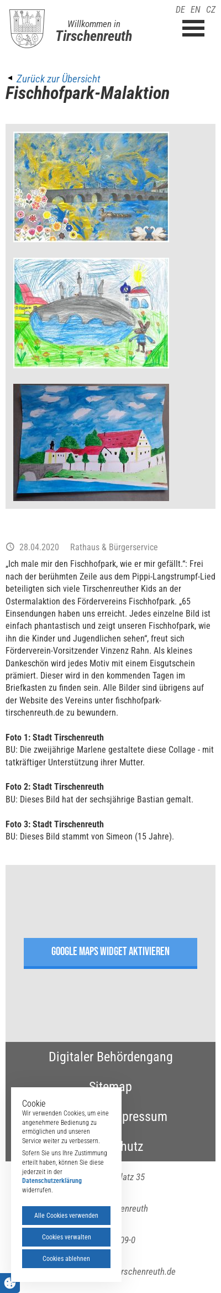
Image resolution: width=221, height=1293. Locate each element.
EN (196, 9)
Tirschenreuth (93, 36)
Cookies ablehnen (66, 1259)
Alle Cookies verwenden (66, 1215)
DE (180, 9)
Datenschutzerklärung (52, 1181)
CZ (210, 9)
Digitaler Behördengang (111, 1057)
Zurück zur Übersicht (58, 78)
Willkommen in (93, 23)
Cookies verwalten (66, 1237)
